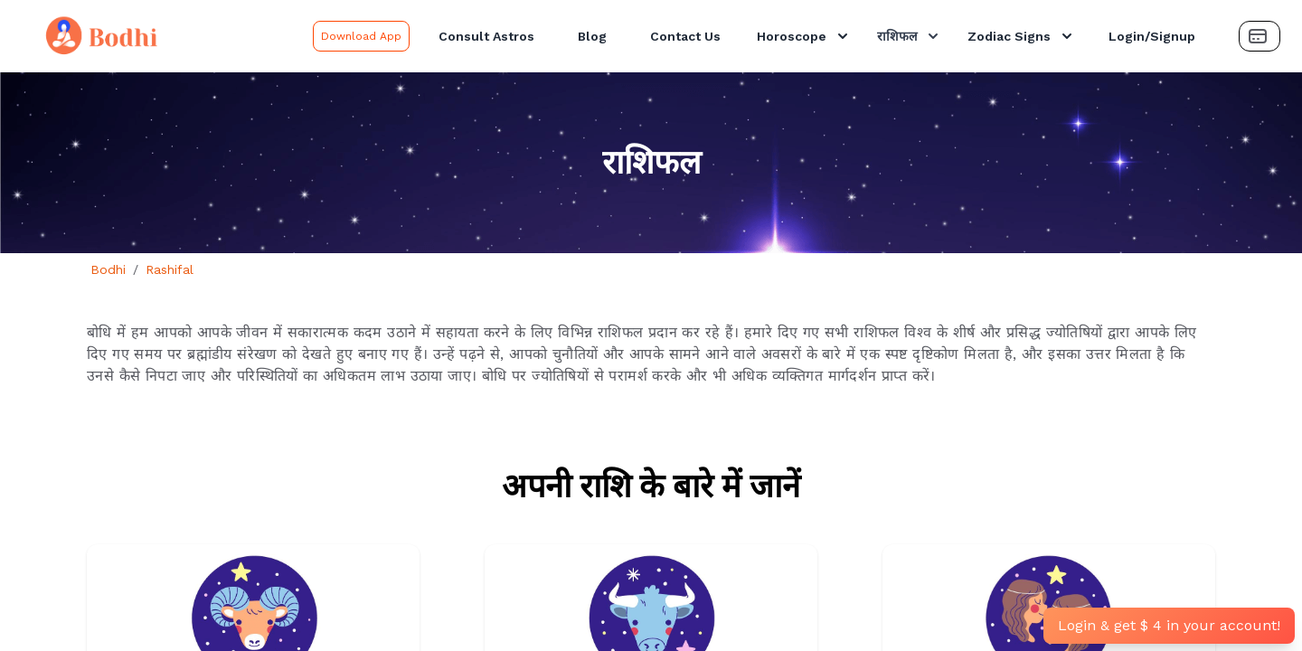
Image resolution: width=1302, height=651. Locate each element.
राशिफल (909, 36)
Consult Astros (486, 36)
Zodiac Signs (1021, 36)
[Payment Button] (1259, 36)
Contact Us (685, 36)
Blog (592, 36)
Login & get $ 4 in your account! (1169, 625)
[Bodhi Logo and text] (160, 36)
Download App (361, 36)
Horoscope (804, 36)
